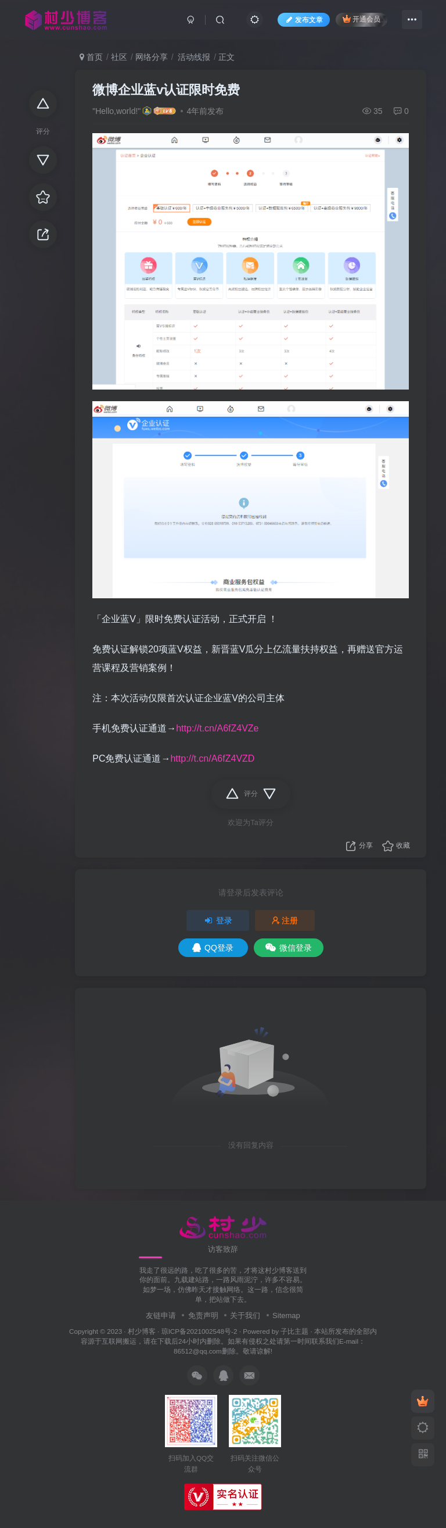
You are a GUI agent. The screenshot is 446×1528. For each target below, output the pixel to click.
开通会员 (361, 19)
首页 (91, 57)
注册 (285, 920)
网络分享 (151, 57)
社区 (119, 57)
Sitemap (286, 1315)
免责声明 (203, 1315)
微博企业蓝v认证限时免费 (166, 90)
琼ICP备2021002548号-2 (199, 1331)
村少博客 (142, 1331)
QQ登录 (212, 947)
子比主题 (294, 1331)
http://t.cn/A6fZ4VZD (212, 758)
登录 (217, 920)
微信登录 (288, 947)
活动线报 (192, 57)
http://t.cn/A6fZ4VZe (217, 728)
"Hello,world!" (116, 111)
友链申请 (161, 1315)
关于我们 (245, 1315)
